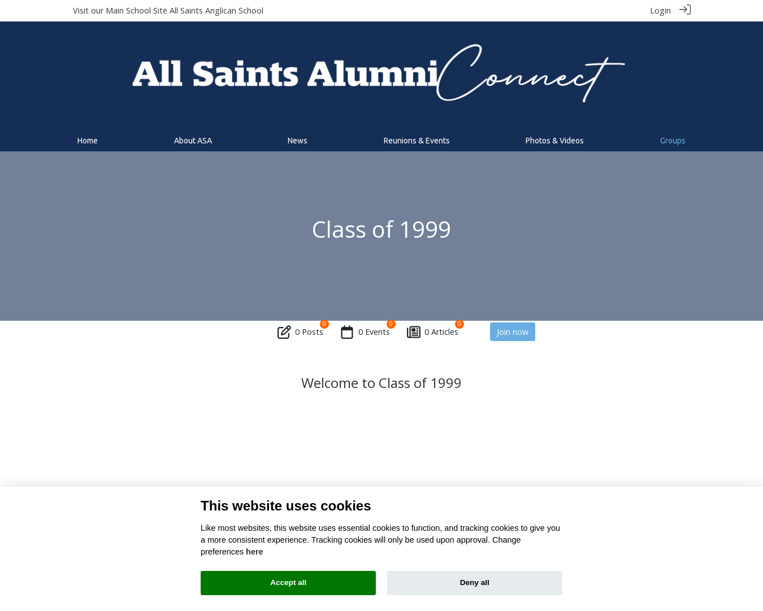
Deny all (474, 582)
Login (660, 10)
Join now (512, 331)
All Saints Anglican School (216, 10)
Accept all (288, 582)
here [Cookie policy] (254, 551)
